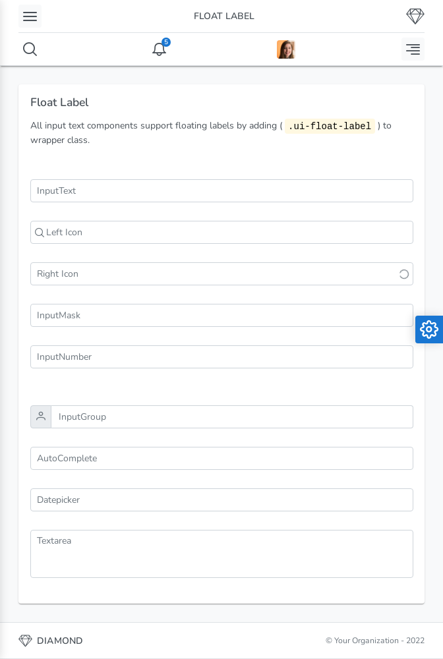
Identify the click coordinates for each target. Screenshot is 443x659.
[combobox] (221, 458)
